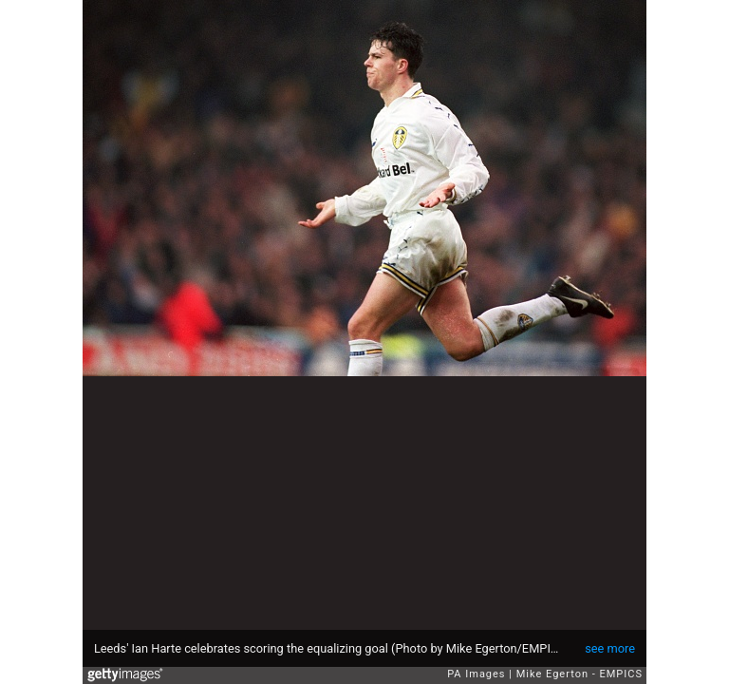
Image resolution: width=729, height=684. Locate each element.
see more (610, 648)
